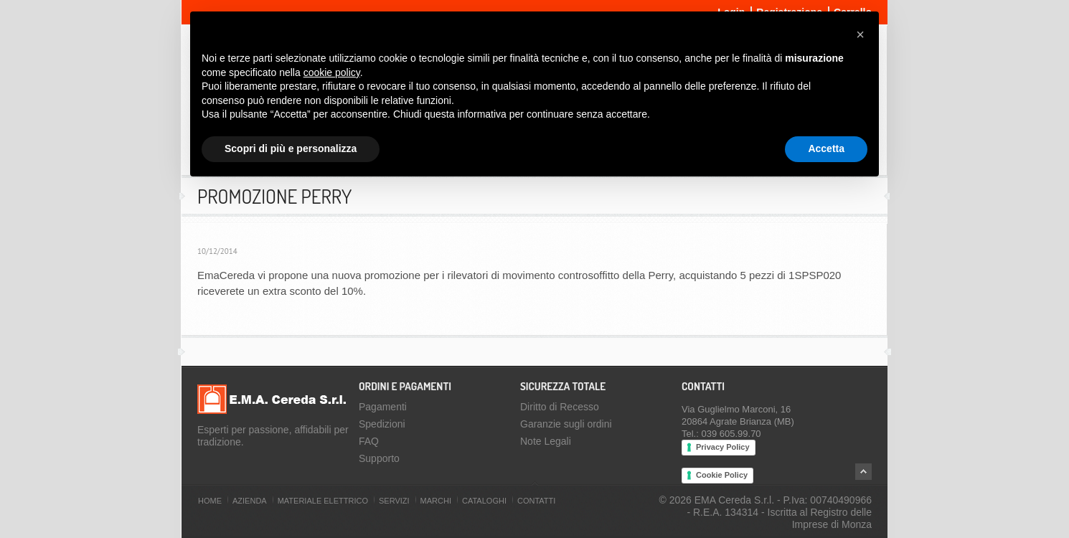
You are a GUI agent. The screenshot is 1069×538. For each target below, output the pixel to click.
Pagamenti (383, 406)
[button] (860, 34)
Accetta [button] (826, 148)
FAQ (369, 441)
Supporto (379, 458)
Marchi (435, 500)
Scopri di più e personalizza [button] (291, 148)
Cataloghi (484, 500)
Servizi (394, 500)
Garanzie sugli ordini (566, 424)
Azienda (249, 500)
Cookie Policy (722, 475)
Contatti (536, 500)
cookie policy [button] (331, 72)
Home (210, 500)
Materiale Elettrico (323, 500)
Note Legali (545, 441)
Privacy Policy (723, 447)
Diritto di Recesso (559, 406)
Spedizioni (382, 424)
